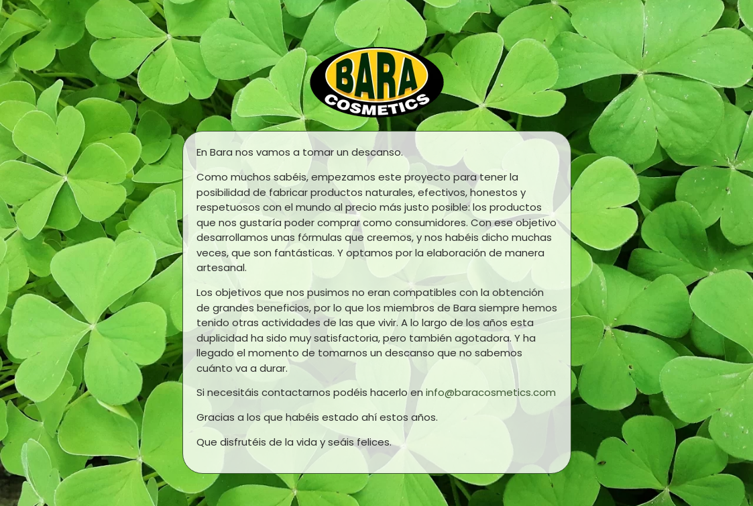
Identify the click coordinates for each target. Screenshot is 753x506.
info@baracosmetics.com (491, 392)
